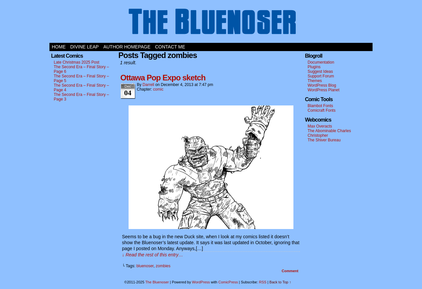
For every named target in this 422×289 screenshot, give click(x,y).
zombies (163, 266)
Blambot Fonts (320, 105)
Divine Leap (84, 46)
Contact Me (170, 46)
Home (59, 46)
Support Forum (321, 76)
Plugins (314, 67)
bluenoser (145, 266)
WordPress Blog (322, 85)
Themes (315, 80)
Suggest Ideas (320, 71)
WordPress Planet (324, 90)
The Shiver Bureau (324, 140)
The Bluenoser (211, 23)
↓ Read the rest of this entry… (152, 254)
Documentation (321, 62)
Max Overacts (320, 126)
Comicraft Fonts (322, 110)
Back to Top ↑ (280, 282)
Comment (290, 271)
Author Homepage (126, 46)
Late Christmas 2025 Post (76, 62)
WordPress (201, 282)
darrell (148, 84)
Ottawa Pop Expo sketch (162, 77)
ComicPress (228, 282)
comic (158, 89)
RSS (263, 282)
